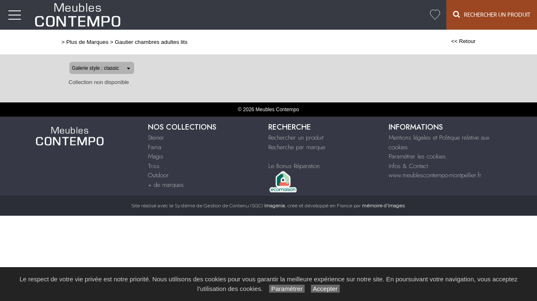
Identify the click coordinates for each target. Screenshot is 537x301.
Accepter (325, 288)
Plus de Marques (60, 42)
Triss (334, 15)
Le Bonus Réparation (294, 166)
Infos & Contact (408, 166)
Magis (313, 15)
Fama (290, 15)
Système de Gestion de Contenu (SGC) (230, 206)
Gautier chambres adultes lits (124, 42)
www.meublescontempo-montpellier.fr (435, 175)
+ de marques (401, 15)
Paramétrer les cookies (417, 156)
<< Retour (490, 41)
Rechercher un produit (295, 137)
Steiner (266, 15)
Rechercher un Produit (491, 14)
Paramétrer (287, 288)
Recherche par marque (296, 147)
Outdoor (361, 15)
